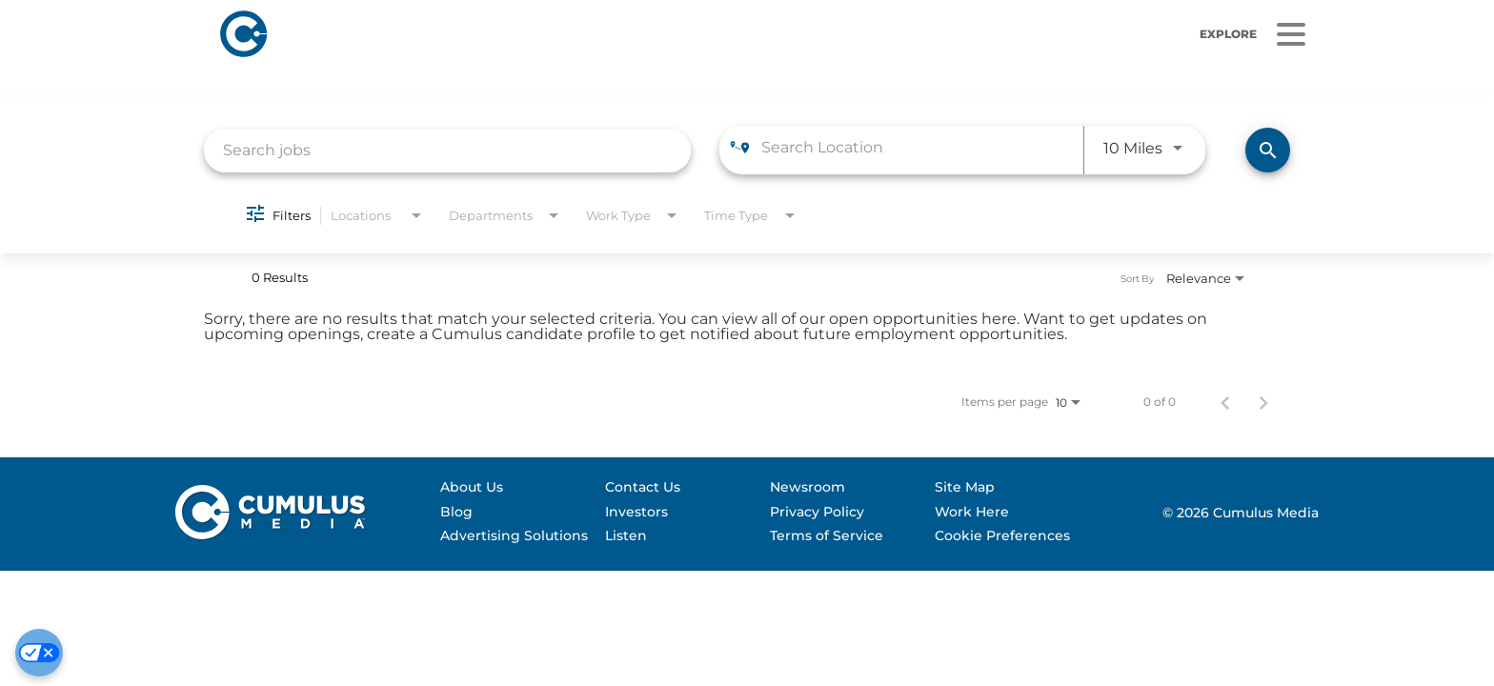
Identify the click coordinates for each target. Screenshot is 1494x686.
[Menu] (1290, 35)
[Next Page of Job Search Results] (1263, 402)
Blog (456, 511)
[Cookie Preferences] (39, 652)
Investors (636, 511)
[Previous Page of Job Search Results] (1225, 402)
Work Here (972, 511)
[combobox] (447, 150)
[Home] (494, 34)
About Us (471, 486)
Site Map (965, 486)
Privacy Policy (817, 511)
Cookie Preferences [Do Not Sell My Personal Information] (1002, 535)
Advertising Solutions (514, 535)
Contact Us (642, 486)
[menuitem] (514, 487)
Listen (626, 535)
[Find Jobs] (1267, 150)
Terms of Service (826, 535)
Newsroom (807, 486)
